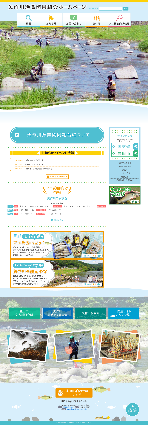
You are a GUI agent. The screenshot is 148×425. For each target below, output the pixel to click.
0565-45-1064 (68, 407)
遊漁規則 (124, 177)
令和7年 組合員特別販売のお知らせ (38, 169)
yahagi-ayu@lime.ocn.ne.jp (76, 409)
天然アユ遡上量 (124, 163)
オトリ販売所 (124, 173)
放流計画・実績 (124, 166)
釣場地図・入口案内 (124, 180)
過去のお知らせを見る (58, 176)
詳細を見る (58, 220)
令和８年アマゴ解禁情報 (34, 164)
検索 (125, 8)
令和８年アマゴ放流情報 (34, 160)
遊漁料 (125, 170)
